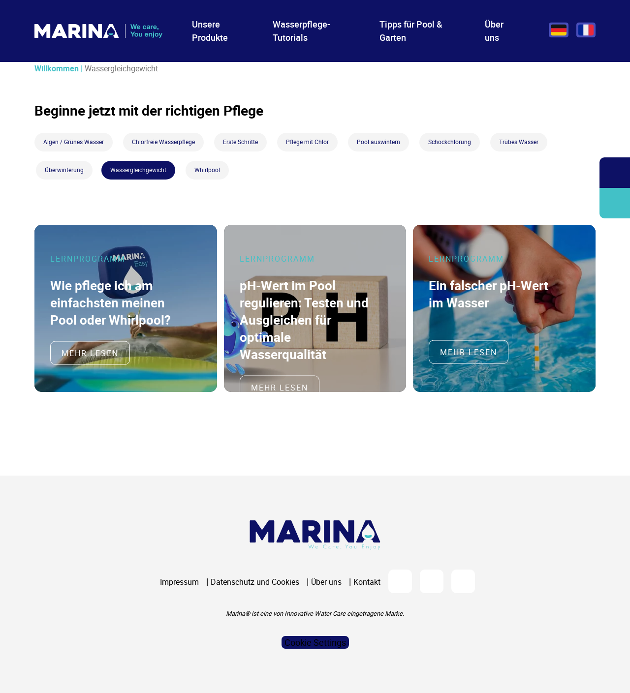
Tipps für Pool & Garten (410, 30)
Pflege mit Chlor (307, 142)
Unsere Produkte (210, 30)
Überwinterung (64, 170)
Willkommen (56, 68)
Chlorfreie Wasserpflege (163, 142)
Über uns (494, 30)
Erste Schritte (240, 142)
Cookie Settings (315, 642)
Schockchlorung (449, 142)
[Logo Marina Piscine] (315, 535)
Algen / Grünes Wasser (73, 142)
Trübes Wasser (518, 142)
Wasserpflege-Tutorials (301, 30)
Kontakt (366, 581)
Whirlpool (207, 170)
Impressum (179, 581)
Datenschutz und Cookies (255, 581)
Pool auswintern (378, 142)
